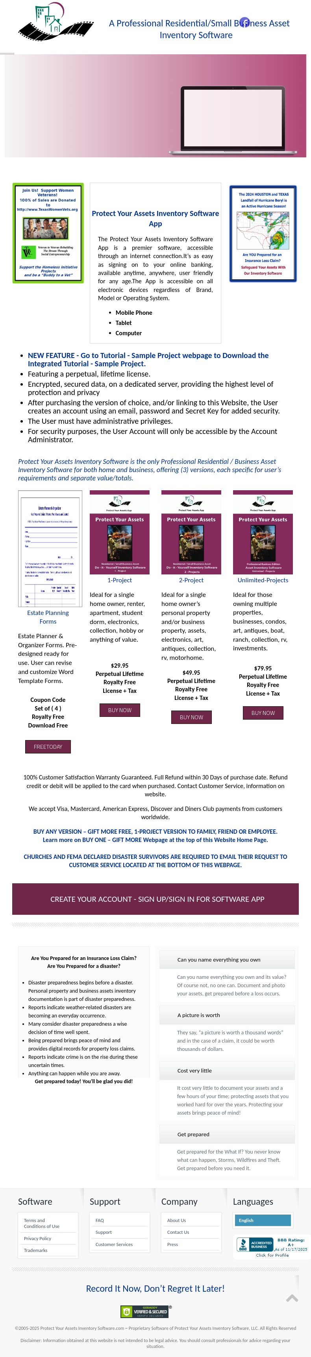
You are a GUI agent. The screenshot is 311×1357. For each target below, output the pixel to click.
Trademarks (35, 1250)
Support (104, 1232)
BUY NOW (119, 710)
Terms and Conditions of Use (41, 1223)
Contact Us (178, 1232)
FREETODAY (48, 746)
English (246, 1220)
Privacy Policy (37, 1238)
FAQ (100, 1220)
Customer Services (114, 1244)
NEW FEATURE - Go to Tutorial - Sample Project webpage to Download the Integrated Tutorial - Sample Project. (148, 359)
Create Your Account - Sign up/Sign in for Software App (157, 899)
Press (172, 1244)
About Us (176, 1220)
